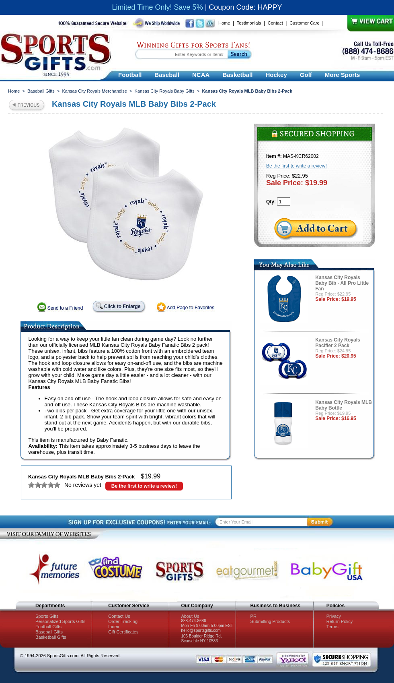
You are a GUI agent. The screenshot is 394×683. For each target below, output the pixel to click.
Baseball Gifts (41, 91)
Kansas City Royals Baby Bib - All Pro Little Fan (342, 283)
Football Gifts (48, 626)
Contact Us (119, 616)
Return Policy (339, 621)
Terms (332, 626)
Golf (306, 74)
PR (253, 616)
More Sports (342, 74)
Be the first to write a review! (144, 486)
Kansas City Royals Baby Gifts (165, 91)
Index (113, 626)
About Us (190, 616)
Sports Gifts (46, 616)
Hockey (276, 74)
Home (224, 23)
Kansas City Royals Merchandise (94, 91)
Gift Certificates (123, 631)
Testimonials (249, 23)
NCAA (200, 74)
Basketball (237, 74)
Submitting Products (270, 621)
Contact (275, 23)
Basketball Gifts (50, 637)
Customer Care (304, 23)
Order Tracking (122, 621)
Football (130, 74)
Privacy (333, 616)
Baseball (166, 74)
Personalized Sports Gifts (60, 621)
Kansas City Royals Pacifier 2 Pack (337, 342)
